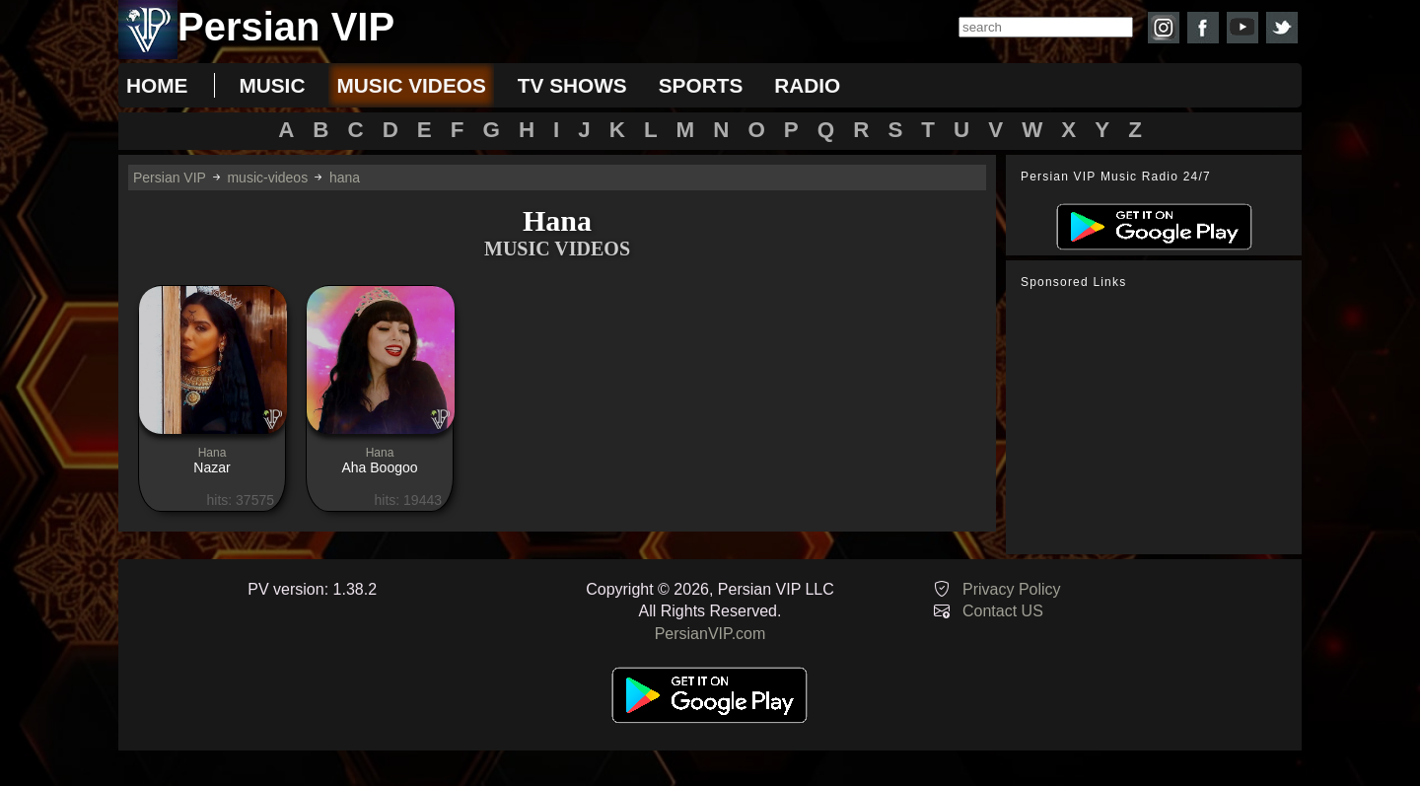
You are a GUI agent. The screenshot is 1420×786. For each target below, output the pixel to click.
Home (156, 85)
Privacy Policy (1011, 589)
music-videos (267, 177)
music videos (410, 85)
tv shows (572, 85)
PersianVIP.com (710, 633)
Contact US (1002, 611)
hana (344, 177)
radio (807, 85)
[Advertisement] (1159, 422)
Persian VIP (169, 177)
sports (701, 85)
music (272, 85)
